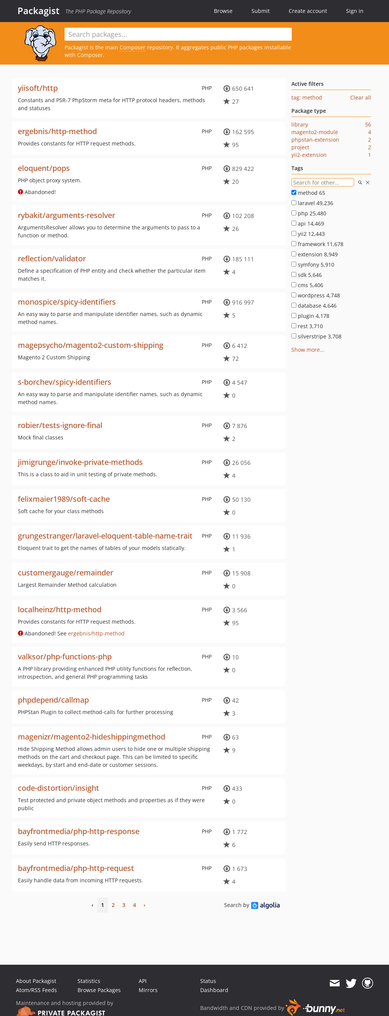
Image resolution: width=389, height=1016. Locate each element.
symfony (312, 264)
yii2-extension (309, 154)
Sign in (355, 10)
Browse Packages (99, 990)
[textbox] (178, 34)
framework (317, 244)
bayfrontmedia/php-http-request (76, 868)
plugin (310, 315)
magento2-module (314, 132)
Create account (308, 10)
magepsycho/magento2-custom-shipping (90, 345)
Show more (305, 349)
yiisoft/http (38, 88)
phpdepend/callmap (53, 700)
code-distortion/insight (58, 788)
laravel (312, 203)
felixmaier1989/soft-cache (64, 499)
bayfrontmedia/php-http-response (78, 831)
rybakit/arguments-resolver (66, 215)
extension (314, 254)
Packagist (38, 11)
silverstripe (316, 336)
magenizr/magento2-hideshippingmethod (91, 737)
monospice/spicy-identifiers (67, 302)
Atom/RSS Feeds (36, 990)
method (308, 192)
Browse (223, 10)
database (314, 305)
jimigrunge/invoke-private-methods (80, 462)
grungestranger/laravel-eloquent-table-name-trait (105, 536)
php (308, 213)
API (143, 980)
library (299, 124)
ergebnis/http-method (57, 131)
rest (307, 326)
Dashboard (214, 990)
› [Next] (144, 905)
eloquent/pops (44, 168)
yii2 (308, 233)
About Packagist (36, 980)
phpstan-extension (315, 139)
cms (307, 285)
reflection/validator (52, 258)
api (307, 223)
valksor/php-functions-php (65, 656)
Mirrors (148, 990)
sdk (306, 274)
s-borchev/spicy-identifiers (64, 382)
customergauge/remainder (65, 572)
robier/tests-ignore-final (60, 425)
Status (208, 980)
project (300, 147)
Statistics (88, 980)
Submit (260, 10)
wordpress (315, 295)
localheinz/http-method (59, 609)
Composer (132, 47)
